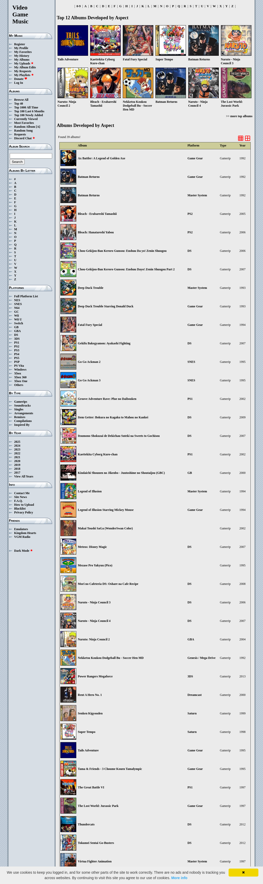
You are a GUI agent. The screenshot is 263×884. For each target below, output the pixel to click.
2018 (17, 469)
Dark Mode (23, 550)
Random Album (24, 126)
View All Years (23, 476)
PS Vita (19, 365)
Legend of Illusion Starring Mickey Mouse (106, 510)
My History (21, 56)
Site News (20, 497)
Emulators (21, 529)
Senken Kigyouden (90, 713)
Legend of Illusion (90, 491)
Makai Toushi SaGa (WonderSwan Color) (105, 528)
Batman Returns (89, 177)
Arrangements (23, 413)
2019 (17, 465)
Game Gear (195, 158)
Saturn (191, 713)
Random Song (23, 130)
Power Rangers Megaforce (95, 676)
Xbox (17, 373)
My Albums (22, 59)
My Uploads (24, 63)
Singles (18, 409)
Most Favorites (24, 123)
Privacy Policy (23, 512)
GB (16, 327)
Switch (18, 323)
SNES (18, 304)
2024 (17, 445)
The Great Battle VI (91, 787)
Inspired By (22, 425)
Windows (20, 369)
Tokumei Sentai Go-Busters (96, 843)
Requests (20, 134)
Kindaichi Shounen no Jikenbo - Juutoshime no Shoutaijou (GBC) (121, 473)
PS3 (16, 350)
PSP (17, 362)
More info (179, 878)
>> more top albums (239, 116)
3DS (17, 338)
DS (16, 335)
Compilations (23, 421)
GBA (17, 331)
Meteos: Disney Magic (92, 547)
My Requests (22, 71)
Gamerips (20, 401)
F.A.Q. (18, 501)
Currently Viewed (25, 119)
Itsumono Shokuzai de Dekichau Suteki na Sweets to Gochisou (119, 436)
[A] (38, 126)
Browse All (21, 100)
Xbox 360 (20, 377)
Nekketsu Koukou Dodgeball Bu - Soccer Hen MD (111, 658)
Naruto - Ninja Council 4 (94, 621)
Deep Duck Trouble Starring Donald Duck (105, 306)
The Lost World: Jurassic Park (98, 806)
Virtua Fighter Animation (94, 861)
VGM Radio (22, 537)
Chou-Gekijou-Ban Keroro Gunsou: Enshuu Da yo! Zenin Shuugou (122, 251)
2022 (17, 453)
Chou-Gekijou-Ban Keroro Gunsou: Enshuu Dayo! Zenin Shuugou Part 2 (126, 269)
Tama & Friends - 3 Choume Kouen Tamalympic (110, 769)
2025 (17, 442)
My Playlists (24, 75)
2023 (17, 449)
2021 (17, 457)
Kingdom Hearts (25, 533)
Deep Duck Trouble (90, 288)
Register (19, 44)
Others (18, 385)
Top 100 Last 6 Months (29, 111)
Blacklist (20, 508)
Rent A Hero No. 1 (90, 695)
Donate (20, 79)
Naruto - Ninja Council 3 (94, 602)
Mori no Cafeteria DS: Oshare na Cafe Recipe (108, 584)
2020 (17, 461)
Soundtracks (22, 405)
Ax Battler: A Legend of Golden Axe (101, 158)
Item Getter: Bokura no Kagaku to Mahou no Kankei (113, 417)
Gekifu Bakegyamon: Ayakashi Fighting (104, 343)
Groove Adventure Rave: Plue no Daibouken (107, 399)
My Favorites (23, 52)
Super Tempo (86, 732)
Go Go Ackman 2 (89, 362)
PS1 (16, 342)
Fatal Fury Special (90, 325)
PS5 (16, 358)
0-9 (79, 6)
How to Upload (24, 505)
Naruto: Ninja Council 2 (94, 639)
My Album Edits (25, 67)
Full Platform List (26, 296)
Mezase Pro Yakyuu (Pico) (95, 565)
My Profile (21, 48)
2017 (17, 472)
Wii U (18, 319)
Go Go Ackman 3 (89, 380)
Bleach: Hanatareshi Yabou (96, 232)
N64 (17, 308)
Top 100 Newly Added (28, 115)
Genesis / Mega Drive (201, 658)
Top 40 (18, 103)
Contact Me (22, 493)
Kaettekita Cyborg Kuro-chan (97, 454)
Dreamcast (194, 695)
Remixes (19, 417)
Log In (18, 83)
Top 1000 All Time (26, 107)
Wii (16, 315)
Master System (197, 195)
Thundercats (86, 824)
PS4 (16, 354)
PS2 (16, 346)
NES (17, 300)
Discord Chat (24, 138)
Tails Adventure (88, 750)
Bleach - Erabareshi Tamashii (97, 214)
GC (16, 312)
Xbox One (20, 381)
